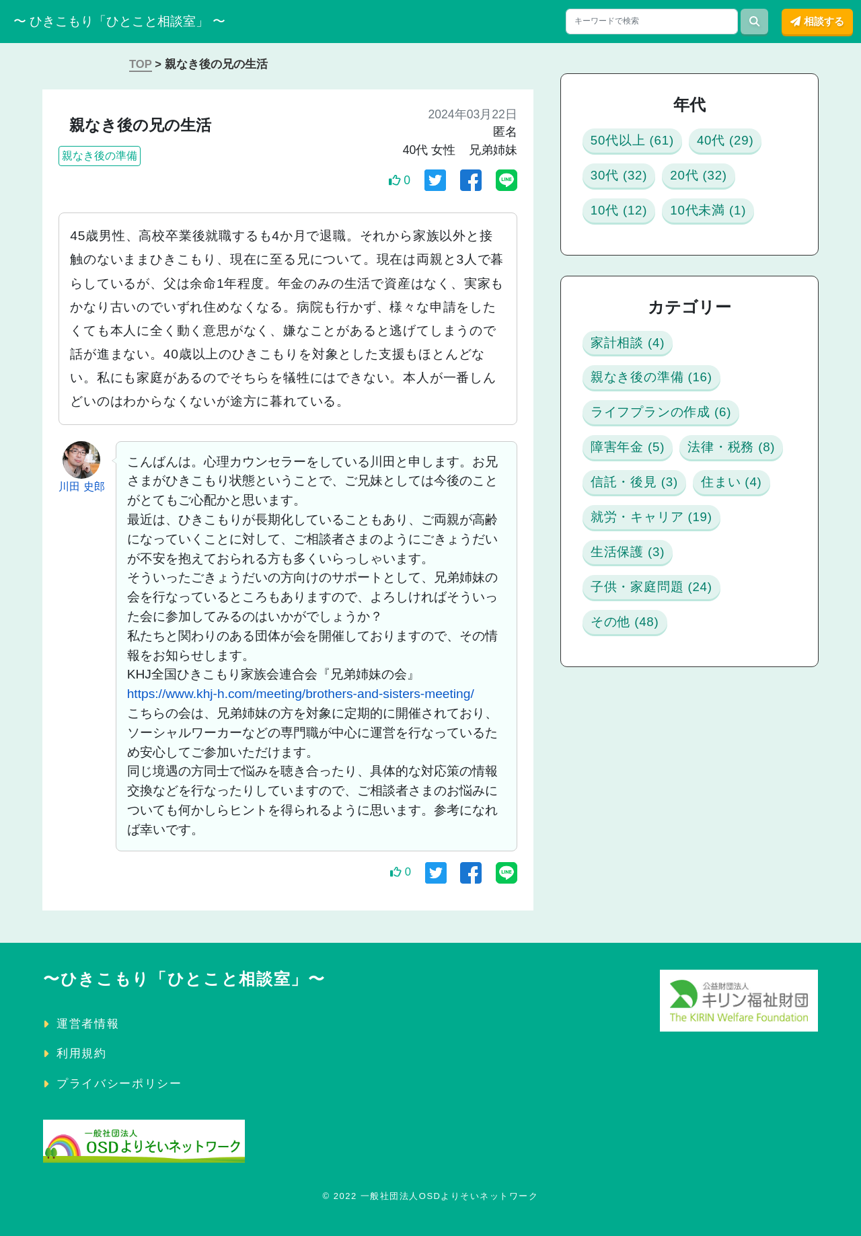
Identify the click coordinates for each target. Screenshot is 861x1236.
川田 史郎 (81, 486)
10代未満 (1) (638, 264)
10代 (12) (720, 224)
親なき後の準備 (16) (668, 442)
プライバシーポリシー (119, 1083)
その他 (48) (634, 805)
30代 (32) (720, 183)
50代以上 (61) (643, 143)
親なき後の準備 (99, 155)
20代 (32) (626, 224)
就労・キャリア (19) (668, 684)
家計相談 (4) (637, 402)
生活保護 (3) (637, 725)
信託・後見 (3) (645, 603)
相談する (817, 21)
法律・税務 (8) (645, 563)
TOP (140, 64)
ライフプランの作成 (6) (681, 482)
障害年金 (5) (637, 523)
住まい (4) (630, 644)
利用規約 (82, 1053)
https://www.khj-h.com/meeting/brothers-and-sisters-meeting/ (300, 694)
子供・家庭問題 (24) (667, 765)
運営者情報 (88, 1023)
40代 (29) (626, 183)
